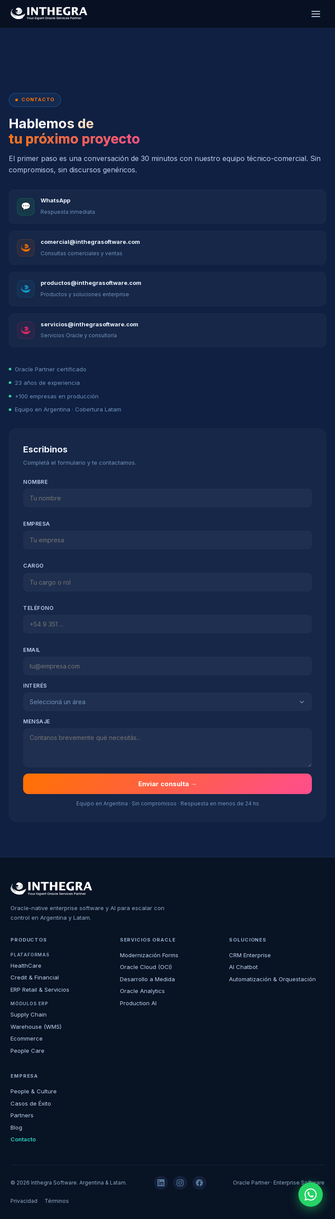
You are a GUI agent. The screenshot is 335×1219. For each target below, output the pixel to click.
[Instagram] (180, 1183)
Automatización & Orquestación (272, 979)
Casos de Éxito (30, 1103)
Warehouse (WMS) (36, 1026)
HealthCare (25, 965)
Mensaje (36, 721)
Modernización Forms (149, 955)
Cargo (33, 565)
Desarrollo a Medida (147, 979)
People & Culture (33, 1091)
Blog (16, 1127)
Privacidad (24, 1201)
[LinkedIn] (161, 1183)
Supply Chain (28, 1014)
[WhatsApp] (310, 1194)
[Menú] (316, 14)
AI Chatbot (243, 966)
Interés (35, 685)
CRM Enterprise (250, 955)
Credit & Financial (34, 977)
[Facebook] (199, 1183)
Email (32, 650)
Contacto (23, 1139)
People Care (27, 1050)
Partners (22, 1115)
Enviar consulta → (167, 784)
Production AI (138, 1003)
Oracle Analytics (142, 990)
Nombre (35, 482)
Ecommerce (26, 1038)
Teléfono (38, 608)
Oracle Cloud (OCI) (146, 966)
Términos (56, 1201)
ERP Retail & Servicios (39, 989)
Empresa (36, 523)
